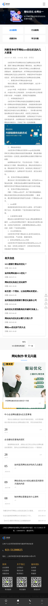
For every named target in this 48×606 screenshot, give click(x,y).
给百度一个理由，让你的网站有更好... (21, 291)
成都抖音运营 (14, 596)
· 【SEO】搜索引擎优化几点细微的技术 (16, 521)
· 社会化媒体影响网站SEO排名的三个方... (17, 516)
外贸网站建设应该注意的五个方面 (16, 401)
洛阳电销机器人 (26, 596)
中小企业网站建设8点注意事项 (17, 414)
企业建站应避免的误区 (14, 439)
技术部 (33, 567)
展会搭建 (35, 596)
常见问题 (35, 38)
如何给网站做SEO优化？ (16, 273)
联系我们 (20, 573)
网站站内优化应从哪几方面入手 (19, 318)
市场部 (33, 570)
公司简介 (20, 567)
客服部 (33, 573)
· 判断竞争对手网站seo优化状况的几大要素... (18, 511)
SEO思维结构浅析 (23, 346)
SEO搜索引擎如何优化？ (16, 264)
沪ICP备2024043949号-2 (10, 559)
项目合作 (20, 570)
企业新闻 (13, 30)
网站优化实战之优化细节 (16, 282)
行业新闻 (35, 30)
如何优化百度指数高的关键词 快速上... (22, 309)
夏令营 (42, 596)
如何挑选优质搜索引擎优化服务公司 (21, 300)
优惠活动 (13, 38)
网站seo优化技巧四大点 (15, 327)
